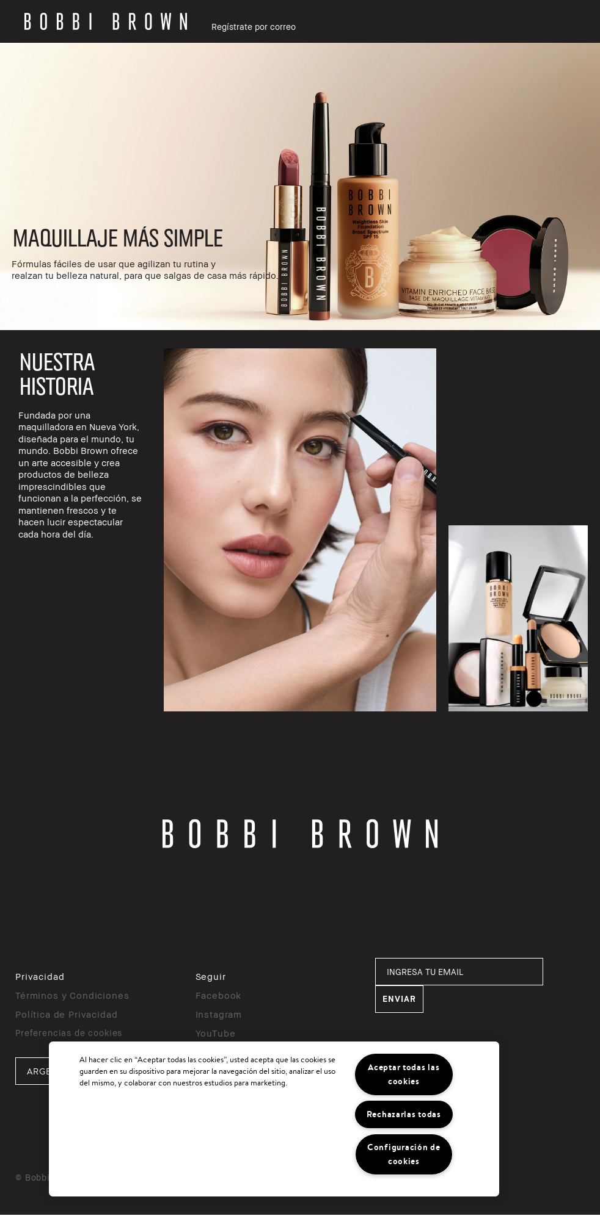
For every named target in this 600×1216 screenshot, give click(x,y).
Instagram (219, 1014)
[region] (274, 1119)
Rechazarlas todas (404, 1114)
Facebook (219, 995)
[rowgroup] (300, 186)
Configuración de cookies (404, 1154)
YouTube (216, 1032)
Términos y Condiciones (72, 995)
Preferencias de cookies (68, 1032)
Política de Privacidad (66, 1014)
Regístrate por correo (253, 26)
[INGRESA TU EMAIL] (459, 971)
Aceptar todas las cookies (403, 1074)
